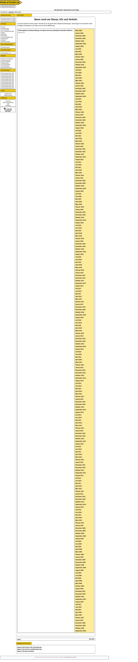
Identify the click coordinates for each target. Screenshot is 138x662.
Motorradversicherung (6, 67)
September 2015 (80, 346)
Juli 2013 (78, 415)
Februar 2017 (79, 301)
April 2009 (78, 549)
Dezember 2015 (80, 338)
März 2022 (78, 141)
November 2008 (80, 562)
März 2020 (78, 204)
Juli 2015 (78, 352)
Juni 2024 (78, 72)
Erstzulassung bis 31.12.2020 (8, 19)
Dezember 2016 (80, 307)
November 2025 (80, 38)
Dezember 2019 (80, 212)
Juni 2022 (78, 133)
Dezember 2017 (80, 275)
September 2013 (80, 409)
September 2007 (80, 599)
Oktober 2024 (79, 65)
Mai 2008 (78, 578)
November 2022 (80, 120)
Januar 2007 (79, 620)
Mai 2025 (78, 51)
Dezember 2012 (80, 433)
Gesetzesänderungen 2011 (7, 86)
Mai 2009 (78, 546)
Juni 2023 (78, 101)
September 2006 (80, 631)
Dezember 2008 (80, 559)
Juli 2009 (78, 541)
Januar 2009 (79, 557)
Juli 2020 (78, 194)
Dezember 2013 (80, 402)
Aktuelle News (8, 93)
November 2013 (80, 404)
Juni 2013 (78, 417)
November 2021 (80, 151)
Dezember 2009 (80, 528)
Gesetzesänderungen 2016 (7, 79)
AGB (8, 104)
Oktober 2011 (79, 470)
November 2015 (80, 341)
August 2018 (79, 254)
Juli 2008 (78, 573)
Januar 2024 (79, 86)
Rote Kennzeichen (5, 41)
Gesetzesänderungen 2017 (7, 77)
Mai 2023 (78, 104)
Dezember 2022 (80, 117)
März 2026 (78, 30)
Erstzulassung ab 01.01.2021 (8, 18)
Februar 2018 (79, 270)
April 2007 (78, 612)
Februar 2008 (79, 586)
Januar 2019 (79, 241)
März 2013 (78, 425)
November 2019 (80, 215)
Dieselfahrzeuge (5, 28)
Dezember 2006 (80, 623)
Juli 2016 (78, 320)
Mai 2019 (78, 230)
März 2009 (78, 552)
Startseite (11, 12)
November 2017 (80, 278)
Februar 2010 (79, 523)
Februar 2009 (79, 554)
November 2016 (80, 309)
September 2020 (80, 188)
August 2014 (79, 380)
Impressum (8, 101)
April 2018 (78, 265)
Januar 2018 (79, 273)
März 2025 (78, 54)
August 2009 (79, 538)
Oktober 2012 (79, 438)
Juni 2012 (78, 449)
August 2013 (79, 412)
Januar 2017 (79, 304)
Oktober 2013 (79, 407)
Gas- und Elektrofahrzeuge (7, 31)
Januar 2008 (79, 588)
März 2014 (78, 394)
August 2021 (79, 159)
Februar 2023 (79, 112)
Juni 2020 (78, 196)
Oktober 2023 (79, 93)
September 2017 (80, 283)
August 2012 (79, 444)
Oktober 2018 (79, 249)
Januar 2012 (79, 462)
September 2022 (80, 125)
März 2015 (78, 362)
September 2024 (80, 67)
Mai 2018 (78, 262)
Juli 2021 (78, 162)
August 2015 (79, 349)
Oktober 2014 (79, 375)
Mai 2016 (78, 325)
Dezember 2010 (80, 496)
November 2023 (80, 91)
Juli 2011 (78, 478)
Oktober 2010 (79, 502)
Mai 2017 (78, 294)
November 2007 (80, 594)
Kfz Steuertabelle (5, 29)
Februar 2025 (79, 57)
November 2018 (80, 246)
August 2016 (79, 317)
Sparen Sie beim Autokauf (25, 651)
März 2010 (78, 520)
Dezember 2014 (80, 370)
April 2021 (78, 170)
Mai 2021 (78, 167)
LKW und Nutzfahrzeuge (7, 37)
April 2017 (78, 296)
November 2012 (80, 436)
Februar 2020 (79, 207)
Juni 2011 (78, 481)
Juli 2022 (78, 130)
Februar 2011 (79, 491)
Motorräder (3, 34)
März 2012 (78, 457)
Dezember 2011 (80, 465)
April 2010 (78, 517)
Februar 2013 (79, 428)
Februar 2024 (79, 83)
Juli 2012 (78, 446)
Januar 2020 (79, 209)
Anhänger (3, 40)
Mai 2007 (78, 610)
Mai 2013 (78, 420)
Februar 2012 (79, 459)
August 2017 (79, 286)
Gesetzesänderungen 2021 (7, 73)
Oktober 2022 (79, 122)
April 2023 (78, 107)
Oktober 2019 (79, 217)
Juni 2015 (78, 354)
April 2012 (78, 454)
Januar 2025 (79, 59)
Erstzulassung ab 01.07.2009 (8, 21)
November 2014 (80, 373)
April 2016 (78, 328)
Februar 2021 (79, 175)
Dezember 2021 (80, 149)
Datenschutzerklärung (8, 102)
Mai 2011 (78, 483)
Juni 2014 (78, 386)
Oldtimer (3, 32)
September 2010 (80, 504)
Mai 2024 (78, 75)
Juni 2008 (78, 575)
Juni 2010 (78, 512)
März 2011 (78, 488)
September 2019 (80, 220)
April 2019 (78, 233)
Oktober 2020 (79, 186)
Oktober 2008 (79, 565)
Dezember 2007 (80, 591)
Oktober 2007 (79, 596)
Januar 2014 (79, 399)
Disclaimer (8, 105)
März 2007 (78, 615)
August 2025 (79, 46)
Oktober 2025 (79, 41)
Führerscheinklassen (6, 60)
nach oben (91, 638)
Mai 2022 (78, 136)
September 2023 (80, 96)
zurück (19, 639)
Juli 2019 (78, 225)
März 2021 (78, 172)
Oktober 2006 (79, 628)
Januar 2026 (79, 33)
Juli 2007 (78, 604)
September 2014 (80, 378)
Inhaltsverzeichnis (8, 95)
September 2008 (80, 567)
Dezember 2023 (80, 88)
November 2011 (80, 467)
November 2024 (80, 62)
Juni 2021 (78, 165)
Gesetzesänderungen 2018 (7, 76)
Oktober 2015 (79, 344)
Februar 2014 (79, 396)
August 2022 (79, 128)
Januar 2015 (79, 367)
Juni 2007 (78, 607)
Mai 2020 (78, 199)
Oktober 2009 (79, 533)
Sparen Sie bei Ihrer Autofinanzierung (29, 649)
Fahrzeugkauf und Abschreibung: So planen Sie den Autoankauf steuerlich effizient (45, 30)
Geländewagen (4, 38)
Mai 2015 (78, 357)
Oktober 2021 (79, 154)
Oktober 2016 (79, 312)
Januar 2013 (79, 430)
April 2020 (78, 201)
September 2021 (80, 157)
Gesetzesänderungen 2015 (7, 80)
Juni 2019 (78, 228)
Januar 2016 (79, 336)
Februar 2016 (79, 333)
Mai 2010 (78, 515)
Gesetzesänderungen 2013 (7, 83)
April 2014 (78, 391)
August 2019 (79, 222)
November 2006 (80, 625)
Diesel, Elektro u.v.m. (6, 53)
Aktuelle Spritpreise (5, 61)
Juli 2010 (78, 509)
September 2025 (80, 43)
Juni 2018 (78, 259)
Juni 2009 (78, 544)
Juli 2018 (78, 257)
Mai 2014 (78, 388)
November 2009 (80, 531)
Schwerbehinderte (5, 47)
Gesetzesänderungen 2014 (7, 82)
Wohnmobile (4, 35)
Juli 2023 (78, 99)
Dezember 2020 (80, 180)
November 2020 (80, 183)
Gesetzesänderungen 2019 (7, 74)
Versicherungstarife (5, 64)
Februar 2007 (79, 617)
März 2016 (78, 330)
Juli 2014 (78, 383)
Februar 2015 (79, 365)
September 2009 (80, 536)
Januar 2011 (79, 494)
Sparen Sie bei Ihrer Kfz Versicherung (29, 647)
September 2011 (80, 473)
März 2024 (78, 80)
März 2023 (78, 109)
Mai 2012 (78, 452)
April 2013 (78, 423)
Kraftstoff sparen (5, 63)
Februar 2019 (79, 238)
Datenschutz (44, 657)
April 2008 (78, 581)
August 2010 (79, 507)
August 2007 (79, 602)
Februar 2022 (79, 144)
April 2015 (78, 359)
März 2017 (78, 299)
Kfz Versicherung (5, 66)
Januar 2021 (79, 178)
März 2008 (78, 583)
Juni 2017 (78, 291)
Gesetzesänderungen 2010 (7, 88)
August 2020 (79, 191)
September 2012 (80, 441)
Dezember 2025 (80, 36)
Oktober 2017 (79, 280)
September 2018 (80, 251)
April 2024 (78, 78)
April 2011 (78, 486)
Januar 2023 (79, 115)
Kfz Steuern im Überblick (7, 58)
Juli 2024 (78, 70)
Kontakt (50, 657)
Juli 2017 (78, 288)
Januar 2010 (79, 525)
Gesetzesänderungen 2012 (7, 85)
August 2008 (79, 570)
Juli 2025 (78, 49)
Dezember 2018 (80, 244)
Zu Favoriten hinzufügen (58, 657)
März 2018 (78, 267)
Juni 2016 (78, 323)
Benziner (3, 26)
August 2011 (79, 475)
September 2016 (80, 315)
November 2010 (80, 499)
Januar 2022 (79, 146)
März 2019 (78, 236)
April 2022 (78, 138)
